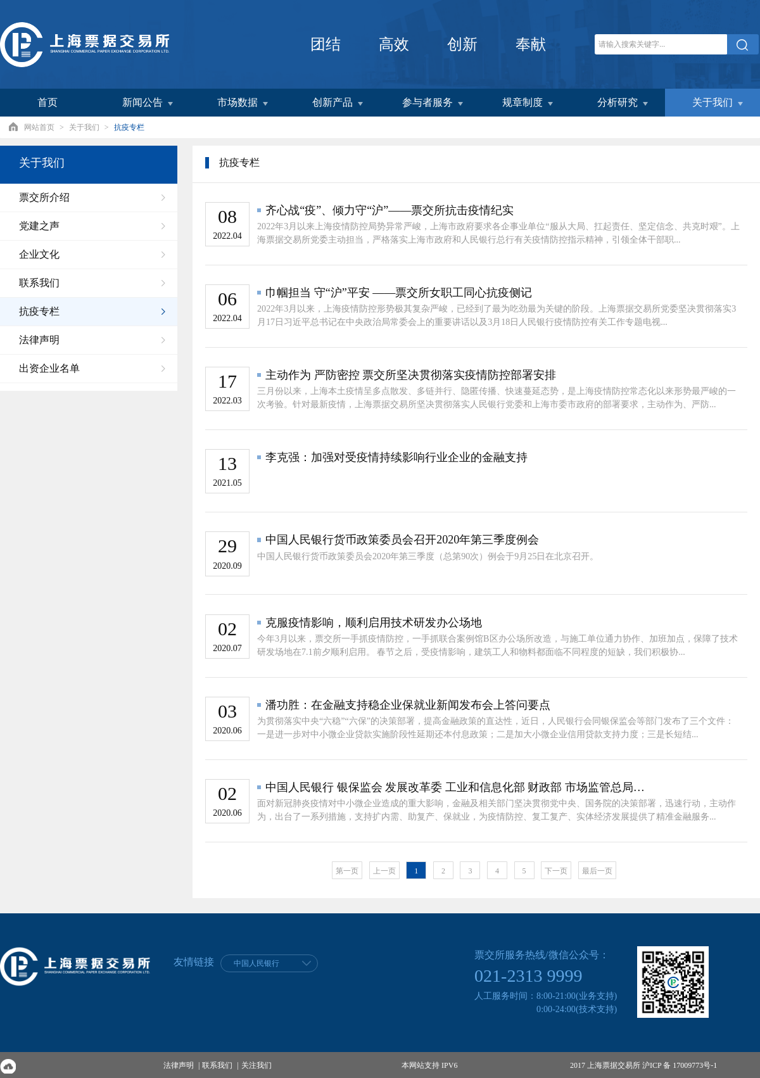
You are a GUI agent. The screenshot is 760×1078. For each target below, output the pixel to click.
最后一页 (597, 870)
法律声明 (178, 1065)
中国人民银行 (256, 963)
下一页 (556, 870)
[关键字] (661, 44)
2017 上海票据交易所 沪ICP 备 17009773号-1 (643, 1065)
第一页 (347, 870)
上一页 (384, 870)
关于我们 (84, 127)
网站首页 (39, 127)
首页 (47, 102)
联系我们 (217, 1065)
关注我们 (256, 1065)
